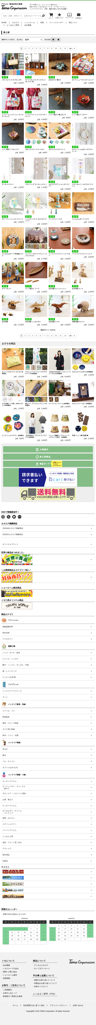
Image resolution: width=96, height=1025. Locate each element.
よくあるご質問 (13, 25)
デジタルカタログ (41, 965)
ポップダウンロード (42, 968)
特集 (42, 23)
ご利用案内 (7, 990)
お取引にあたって (10, 993)
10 (56, 48)
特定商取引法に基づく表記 (33, 1005)
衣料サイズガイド (41, 986)
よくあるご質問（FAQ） (44, 994)
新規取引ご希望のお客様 (12, 996)
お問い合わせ (78, 1005)
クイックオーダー (56, 23)
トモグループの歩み (11, 968)
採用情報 (6, 978)
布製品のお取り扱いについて (45, 983)
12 (65, 48)
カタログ (15, 23)
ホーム (15, 1005)
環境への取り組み (10, 972)
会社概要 (27, 25)
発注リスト (73, 23)
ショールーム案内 (10, 975)
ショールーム (29, 23)
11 (60, 48)
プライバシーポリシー (58, 1005)
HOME (3, 23)
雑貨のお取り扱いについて (44, 980)
